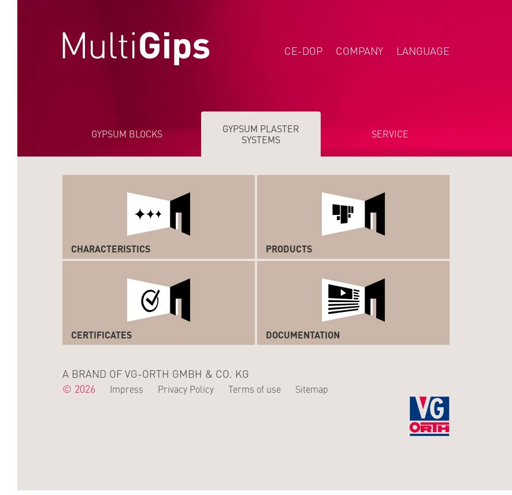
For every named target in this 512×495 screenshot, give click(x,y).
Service (390, 133)
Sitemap (311, 388)
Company (359, 50)
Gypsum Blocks (126, 133)
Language (423, 50)
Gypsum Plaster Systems (260, 134)
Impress (126, 388)
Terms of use (254, 388)
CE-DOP (303, 50)
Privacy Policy (186, 388)
